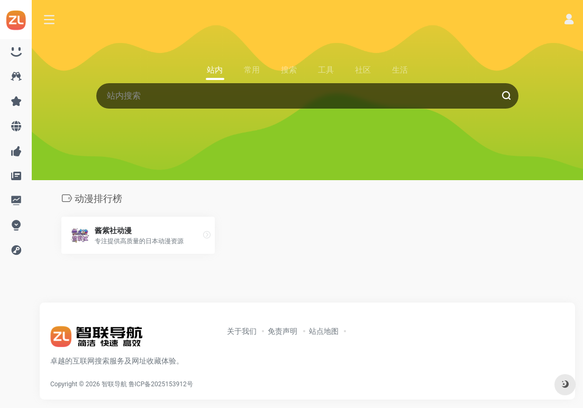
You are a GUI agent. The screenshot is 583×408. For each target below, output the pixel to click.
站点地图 (324, 331)
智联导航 (114, 384)
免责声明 (282, 331)
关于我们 (242, 331)
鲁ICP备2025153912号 (161, 384)
